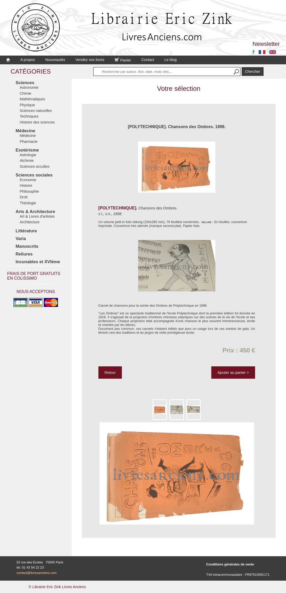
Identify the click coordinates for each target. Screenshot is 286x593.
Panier (123, 60)
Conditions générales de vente (230, 564)
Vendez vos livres (89, 60)
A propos (27, 60)
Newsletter (266, 44)
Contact (147, 60)
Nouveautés (55, 60)
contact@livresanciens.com (36, 573)
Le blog (170, 60)
